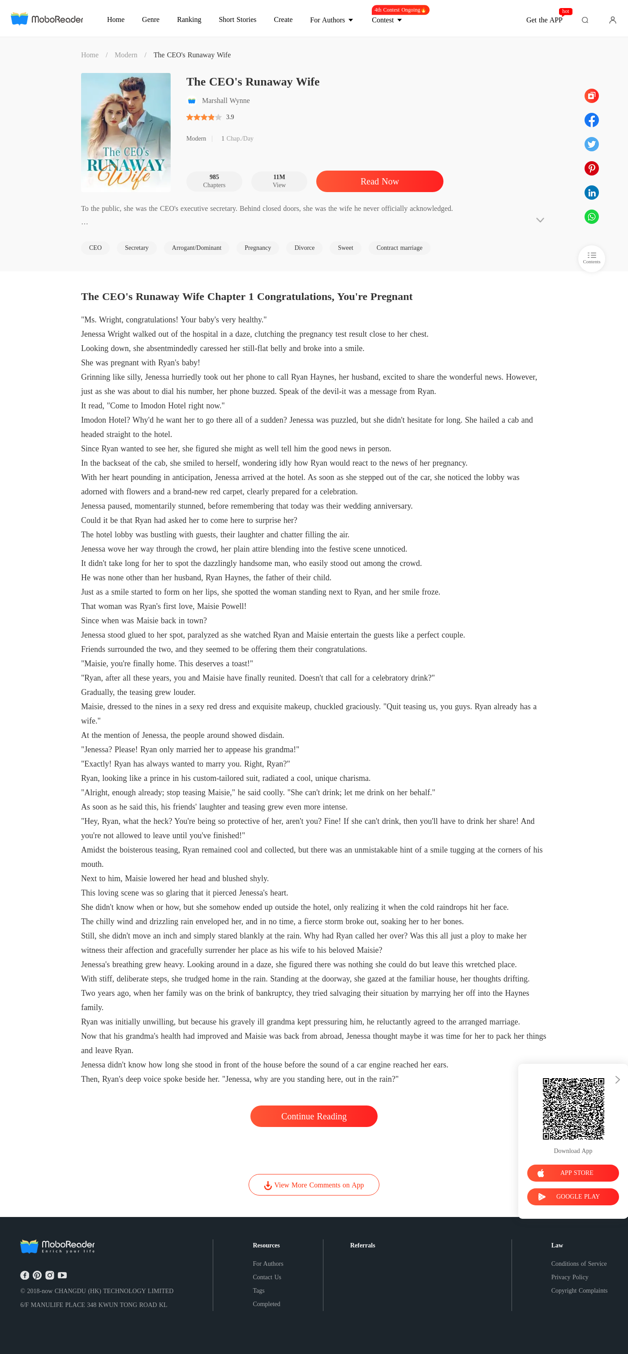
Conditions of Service (579, 1263)
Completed (266, 1304)
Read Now (380, 181)
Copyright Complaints (579, 1290)
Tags (258, 1290)
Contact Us (267, 1277)
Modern (126, 55)
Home (90, 55)
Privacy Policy (570, 1277)
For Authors (268, 1263)
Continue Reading (314, 1116)
